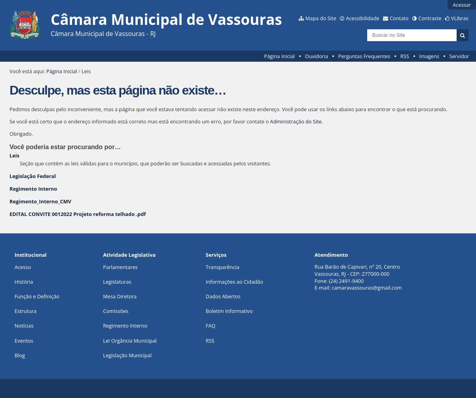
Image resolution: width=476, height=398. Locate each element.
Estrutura (26, 311)
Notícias (24, 325)
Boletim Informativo (229, 311)
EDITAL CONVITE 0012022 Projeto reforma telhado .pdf (77, 214)
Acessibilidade (362, 18)
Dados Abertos (223, 296)
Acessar (462, 4)
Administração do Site (296, 121)
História (24, 281)
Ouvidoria (316, 56)
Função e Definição (37, 296)
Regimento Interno (33, 188)
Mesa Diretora (120, 296)
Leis (14, 155)
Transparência (222, 267)
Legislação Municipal (127, 355)
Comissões (115, 311)
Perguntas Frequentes (364, 56)
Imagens (429, 56)
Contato (399, 18)
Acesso (23, 267)
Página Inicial (279, 56)
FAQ (211, 325)
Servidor (459, 56)
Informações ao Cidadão (234, 281)
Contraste (429, 18)
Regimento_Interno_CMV (40, 201)
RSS (404, 56)
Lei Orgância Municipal (129, 340)
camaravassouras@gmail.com (367, 287)
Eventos (24, 340)
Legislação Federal (32, 176)
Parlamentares (120, 267)
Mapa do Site (320, 18)
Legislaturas (117, 281)
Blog (20, 355)
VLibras (459, 18)
